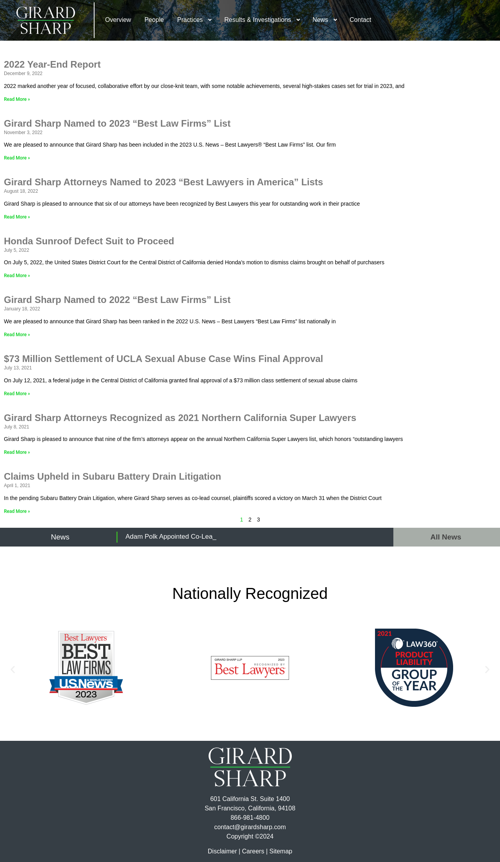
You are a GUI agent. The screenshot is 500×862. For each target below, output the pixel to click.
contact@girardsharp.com (250, 827)
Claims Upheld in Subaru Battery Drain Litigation (112, 476)
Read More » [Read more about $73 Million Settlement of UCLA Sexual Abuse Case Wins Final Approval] (17, 393)
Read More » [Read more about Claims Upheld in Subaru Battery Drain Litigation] (17, 511)
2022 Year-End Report (52, 64)
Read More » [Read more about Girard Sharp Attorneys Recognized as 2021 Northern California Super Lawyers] (17, 452)
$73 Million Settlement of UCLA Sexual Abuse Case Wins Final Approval (166, 358)
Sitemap (280, 851)
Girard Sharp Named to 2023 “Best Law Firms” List (117, 123)
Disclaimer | (224, 851)
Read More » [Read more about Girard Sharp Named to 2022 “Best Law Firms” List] (17, 334)
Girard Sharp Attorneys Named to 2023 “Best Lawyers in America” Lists (163, 182)
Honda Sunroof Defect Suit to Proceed (89, 241)
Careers (253, 851)
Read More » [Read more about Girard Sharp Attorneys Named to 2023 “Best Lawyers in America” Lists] (17, 217)
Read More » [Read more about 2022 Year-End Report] (17, 99)
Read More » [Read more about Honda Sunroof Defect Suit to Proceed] (17, 275)
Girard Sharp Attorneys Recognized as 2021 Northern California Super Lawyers (180, 417)
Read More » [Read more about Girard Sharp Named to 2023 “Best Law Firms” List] (17, 158)
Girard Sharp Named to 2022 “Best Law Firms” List (117, 299)
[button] (13, 669)
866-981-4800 (250, 817)
